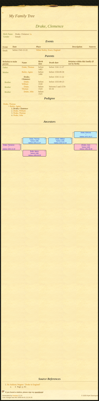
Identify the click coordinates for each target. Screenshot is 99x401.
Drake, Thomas (28, 67)
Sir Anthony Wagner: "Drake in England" (23, 384)
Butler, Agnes (27, 72)
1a (30, 34)
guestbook (39, 392)
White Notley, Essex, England (48, 50)
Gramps (15, 395)
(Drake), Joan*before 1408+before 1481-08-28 (85, 147)
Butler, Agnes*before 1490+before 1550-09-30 (34, 153)
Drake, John (29, 92)
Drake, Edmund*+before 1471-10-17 (85, 135)
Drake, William (25, 83)
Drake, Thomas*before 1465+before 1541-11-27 (34, 141)
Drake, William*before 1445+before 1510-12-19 (60, 141)
